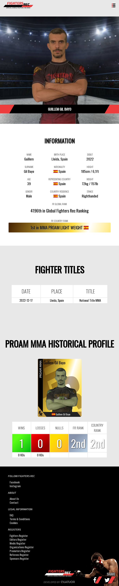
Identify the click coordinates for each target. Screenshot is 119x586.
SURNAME (29, 167)
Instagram (15, 486)
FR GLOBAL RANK (59, 204)
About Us (14, 498)
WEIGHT (90, 179)
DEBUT (90, 154)
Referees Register (19, 554)
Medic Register (17, 543)
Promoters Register (20, 551)
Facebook (14, 482)
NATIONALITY (59, 167)
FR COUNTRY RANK (59, 221)
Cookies (14, 523)
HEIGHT (90, 167)
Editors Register (18, 539)
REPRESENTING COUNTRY (59, 179)
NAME (29, 154)
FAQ (11, 515)
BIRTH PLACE (59, 154)
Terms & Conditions (20, 519)
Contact (14, 502)
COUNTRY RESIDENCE (59, 191)
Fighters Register (19, 535)
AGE (29, 179)
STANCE (90, 191)
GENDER (29, 191)
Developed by (59, 582)
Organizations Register (22, 547)
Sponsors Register (19, 558)
